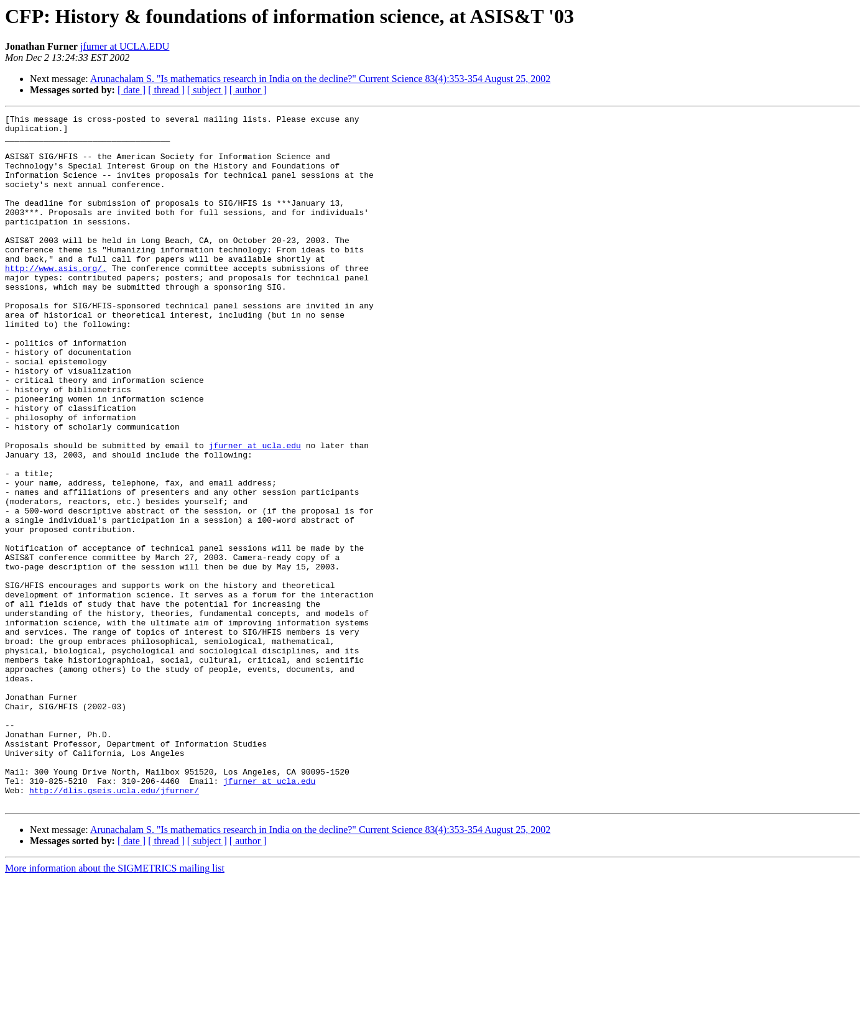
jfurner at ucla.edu (255, 512)
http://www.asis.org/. (56, 299)
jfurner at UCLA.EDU (125, 46)
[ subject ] (207, 90)
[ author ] (248, 90)
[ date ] (132, 90)
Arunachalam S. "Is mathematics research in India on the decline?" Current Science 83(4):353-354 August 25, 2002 (320, 78)
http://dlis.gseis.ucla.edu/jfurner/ (114, 926)
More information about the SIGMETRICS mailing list (114, 1006)
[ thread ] (166, 90)
